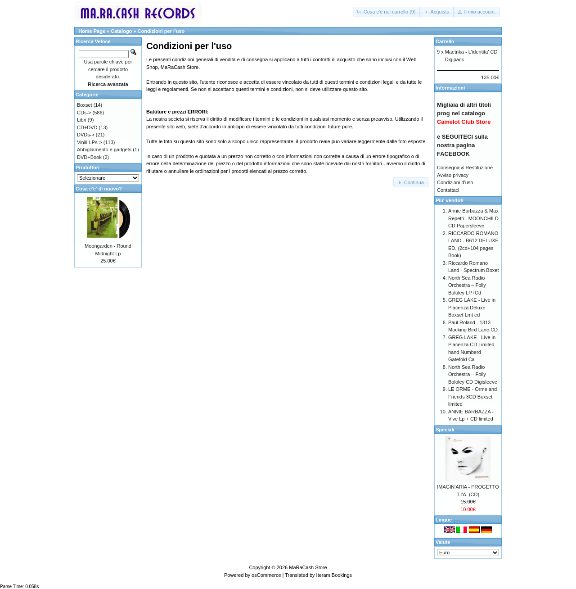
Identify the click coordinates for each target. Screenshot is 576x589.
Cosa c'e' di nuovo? (99, 188)
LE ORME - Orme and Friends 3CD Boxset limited (472, 396)
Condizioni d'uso (455, 182)
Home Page (91, 31)
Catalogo (121, 31)
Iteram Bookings (334, 575)
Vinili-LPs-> (89, 142)
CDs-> (84, 112)
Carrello (445, 41)
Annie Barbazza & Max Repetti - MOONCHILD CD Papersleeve (473, 218)
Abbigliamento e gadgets (104, 149)
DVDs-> (85, 134)
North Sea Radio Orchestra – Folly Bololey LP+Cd (467, 285)
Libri (81, 119)
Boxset (84, 105)
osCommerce (266, 575)
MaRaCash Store (308, 567)
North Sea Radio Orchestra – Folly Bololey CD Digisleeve (472, 374)
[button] (387, 12)
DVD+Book (89, 157)
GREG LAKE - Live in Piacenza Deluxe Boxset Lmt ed (471, 307)
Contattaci (448, 190)
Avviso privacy (452, 175)
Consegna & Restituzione (465, 167)
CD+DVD (87, 127)
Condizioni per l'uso (161, 31)
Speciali (445, 429)
